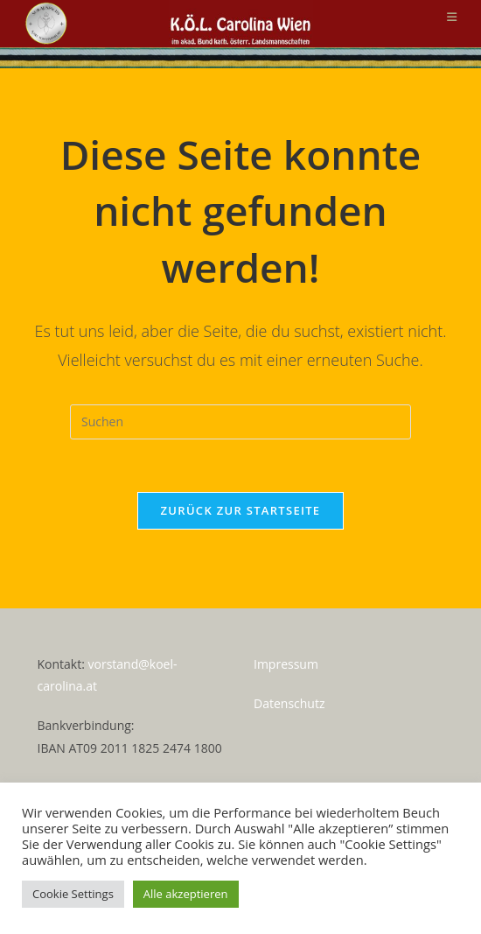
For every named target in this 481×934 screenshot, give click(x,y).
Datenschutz (289, 703)
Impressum (286, 664)
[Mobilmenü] (452, 17)
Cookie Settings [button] (73, 894)
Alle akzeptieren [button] (185, 894)
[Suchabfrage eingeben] (240, 421)
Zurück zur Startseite (241, 510)
